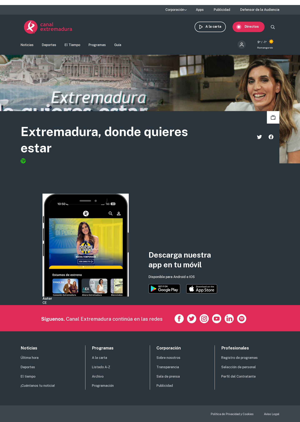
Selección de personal (238, 367)
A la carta (217, 27)
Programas (97, 45)
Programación (103, 386)
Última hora (30, 358)
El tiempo (28, 376)
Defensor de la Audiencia (259, 9)
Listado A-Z (101, 367)
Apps (200, 9)
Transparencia (167, 367)
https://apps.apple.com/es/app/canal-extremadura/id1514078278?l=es (201, 288)
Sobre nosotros (168, 358)
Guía (117, 45)
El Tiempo (72, 45)
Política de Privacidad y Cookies (232, 414)
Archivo (98, 376)
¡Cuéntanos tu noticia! (38, 386)
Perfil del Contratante (238, 376)
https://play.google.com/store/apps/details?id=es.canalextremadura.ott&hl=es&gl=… (164, 288)
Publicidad (222, 9)
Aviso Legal (271, 414)
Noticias (27, 45)
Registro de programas (239, 358)
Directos (255, 27)
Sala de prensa (168, 376)
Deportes (49, 45)
